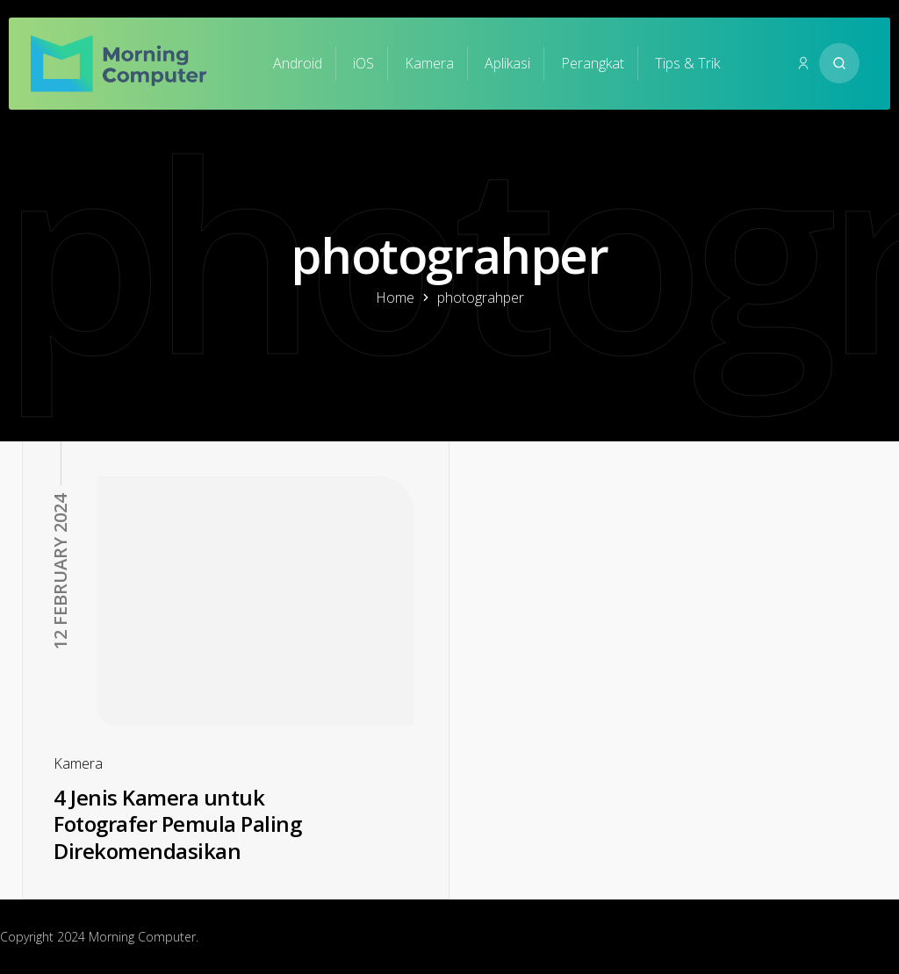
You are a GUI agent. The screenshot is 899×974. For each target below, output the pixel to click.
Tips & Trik (687, 63)
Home (395, 297)
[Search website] (839, 63)
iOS (363, 63)
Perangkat (592, 63)
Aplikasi (507, 63)
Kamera (429, 63)
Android (297, 63)
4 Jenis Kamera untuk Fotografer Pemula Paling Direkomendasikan (177, 824)
